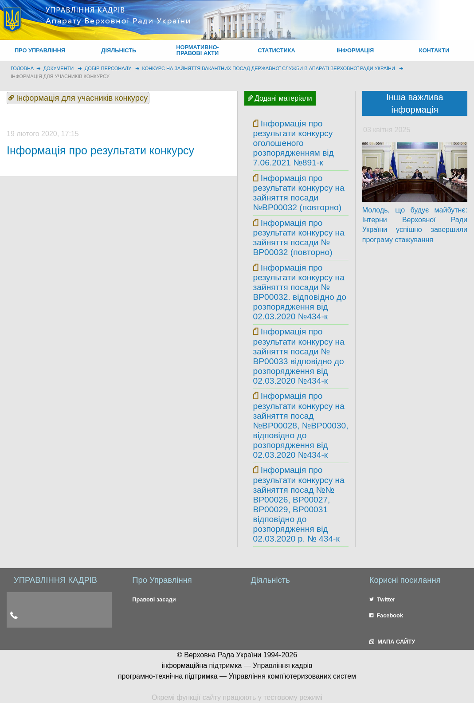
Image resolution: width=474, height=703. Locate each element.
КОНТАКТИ (434, 50)
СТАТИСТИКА (276, 50)
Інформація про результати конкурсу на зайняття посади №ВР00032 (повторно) (299, 192)
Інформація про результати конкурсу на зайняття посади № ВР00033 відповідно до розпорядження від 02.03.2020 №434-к (299, 356)
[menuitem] (39, 50)
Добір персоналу (108, 68)
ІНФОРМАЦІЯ (355, 50)
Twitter (382, 599)
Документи (58, 68)
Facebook (386, 615)
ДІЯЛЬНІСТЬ (118, 50)
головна (22, 68)
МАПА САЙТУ (392, 641)
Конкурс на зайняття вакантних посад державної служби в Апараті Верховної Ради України (268, 68)
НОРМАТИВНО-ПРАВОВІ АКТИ (197, 50)
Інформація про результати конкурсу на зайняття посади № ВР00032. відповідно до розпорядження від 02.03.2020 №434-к (299, 292)
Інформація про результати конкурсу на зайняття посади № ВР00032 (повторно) (299, 237)
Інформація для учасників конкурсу (60, 76)
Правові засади (154, 599)
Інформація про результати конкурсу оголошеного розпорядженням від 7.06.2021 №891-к (293, 143)
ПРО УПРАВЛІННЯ (40, 50)
